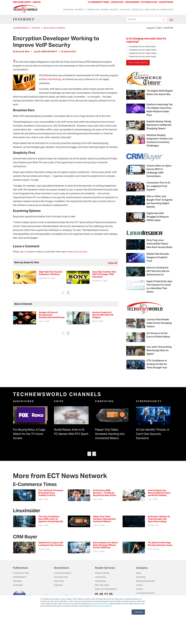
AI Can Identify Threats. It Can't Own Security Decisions (152, 434)
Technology (137, 10)
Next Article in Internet (54, 28)
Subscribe (58, 585)
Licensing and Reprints (145, 593)
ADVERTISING (166, 2)
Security (114, 10)
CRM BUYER (117, 2)
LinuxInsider (18, 585)
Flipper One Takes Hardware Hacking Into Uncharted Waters (110, 434)
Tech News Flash (61, 577)
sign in (23, 251)
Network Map (100, 581)
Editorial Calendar (102, 573)
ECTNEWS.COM (149, 2)
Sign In (37, 2)
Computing (68, 10)
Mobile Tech (93, 10)
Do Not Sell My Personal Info (102, 606)
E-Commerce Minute (62, 573)
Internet (79, 10)
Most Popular (152, 10)
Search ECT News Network (106, 589)
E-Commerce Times (21, 573)
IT (85, 10)
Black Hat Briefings (51, 79)
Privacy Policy (103, 604)
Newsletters (166, 10)
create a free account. (77, 251)
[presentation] (63, 293)
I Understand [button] (138, 612)
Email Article (68, 51)
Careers (139, 585)
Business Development (145, 581)
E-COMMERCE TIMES (98, 2)
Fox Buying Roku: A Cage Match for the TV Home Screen (29, 434)
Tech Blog (125, 10)
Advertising (140, 577)
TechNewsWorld (20, 28)
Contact (139, 589)
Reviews (105, 10)
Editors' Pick (59, 581)
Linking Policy (100, 577)
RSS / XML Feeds (102, 585)
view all (112, 263)
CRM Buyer (17, 581)
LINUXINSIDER (132, 2)
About (138, 573)
